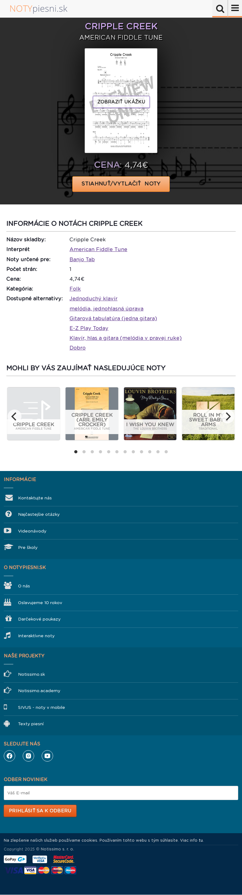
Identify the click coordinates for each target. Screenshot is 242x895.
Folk (75, 289)
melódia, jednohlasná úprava (106, 309)
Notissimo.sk (31, 674)
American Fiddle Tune (98, 249)
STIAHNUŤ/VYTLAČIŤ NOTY (121, 184)
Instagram (28, 756)
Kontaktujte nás (35, 498)
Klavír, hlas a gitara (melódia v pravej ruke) (126, 338)
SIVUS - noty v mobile (41, 707)
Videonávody (32, 531)
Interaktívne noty (36, 635)
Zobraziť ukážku (121, 101)
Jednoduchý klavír (94, 299)
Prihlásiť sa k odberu (40, 810)
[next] (227, 416)
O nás (24, 586)
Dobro (78, 348)
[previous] (14, 416)
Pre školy (28, 547)
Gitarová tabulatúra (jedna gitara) (113, 318)
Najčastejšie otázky (39, 514)
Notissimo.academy (39, 690)
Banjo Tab (82, 259)
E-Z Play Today (89, 328)
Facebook (9, 756)
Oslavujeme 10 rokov (40, 602)
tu (201, 840)
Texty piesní (31, 723)
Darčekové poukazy (39, 619)
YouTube (47, 756)
